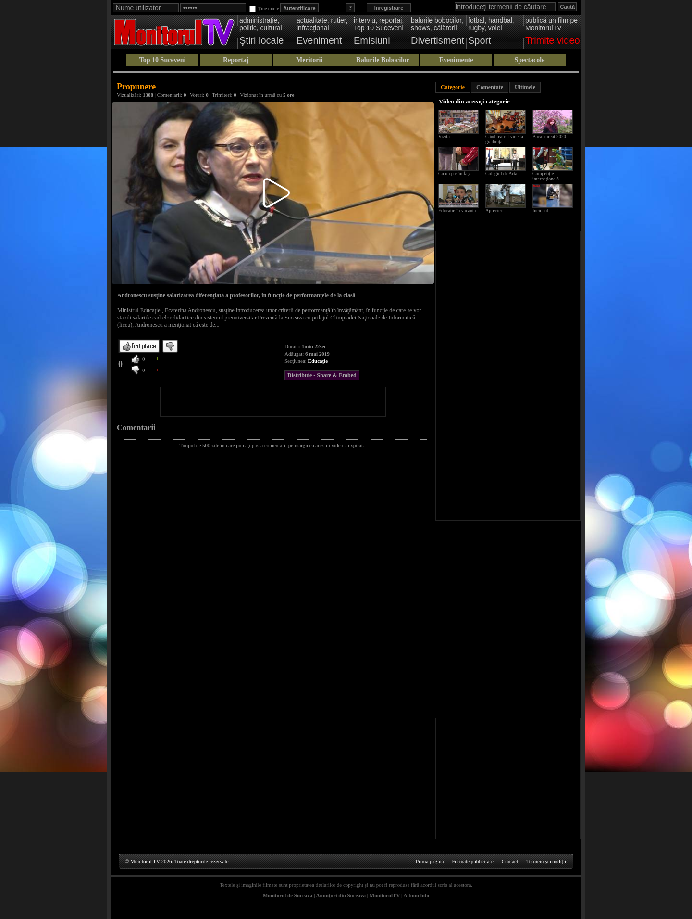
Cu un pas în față (454, 173)
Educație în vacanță (457, 210)
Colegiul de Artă (501, 173)
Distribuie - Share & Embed (322, 375)
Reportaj (236, 60)
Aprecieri (494, 210)
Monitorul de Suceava (287, 895)
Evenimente (456, 60)
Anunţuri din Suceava (341, 895)
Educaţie (318, 361)
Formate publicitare (472, 861)
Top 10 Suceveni (162, 60)
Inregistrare (389, 8)
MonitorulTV (385, 895)
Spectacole (529, 60)
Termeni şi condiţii (546, 861)
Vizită (444, 136)
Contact (510, 861)
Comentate (489, 87)
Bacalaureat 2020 (549, 136)
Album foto (416, 895)
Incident (540, 210)
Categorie (453, 87)
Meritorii (309, 60)
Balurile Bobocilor (382, 60)
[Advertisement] (273, 401)
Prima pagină (430, 861)
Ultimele (525, 87)
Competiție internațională (545, 176)
